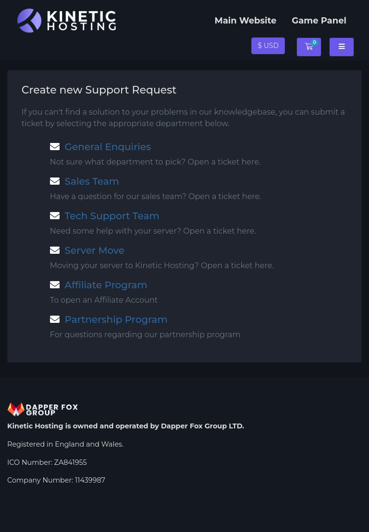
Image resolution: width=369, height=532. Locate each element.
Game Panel (319, 20)
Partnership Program (109, 319)
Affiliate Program (99, 285)
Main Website (245, 20)
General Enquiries (100, 147)
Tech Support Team (105, 216)
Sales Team (84, 181)
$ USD (268, 45)
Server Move (87, 250)
